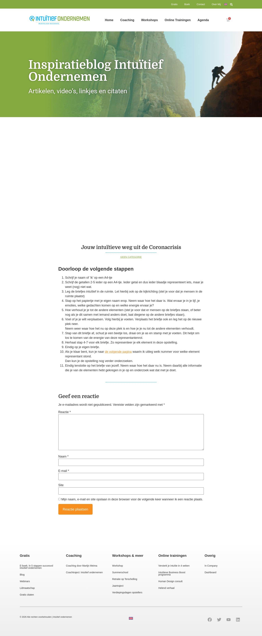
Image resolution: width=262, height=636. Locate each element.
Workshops (149, 20)
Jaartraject (117, 585)
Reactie (64, 412)
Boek (187, 4)
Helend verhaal (166, 588)
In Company (211, 565)
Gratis (174, 4)
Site (61, 485)
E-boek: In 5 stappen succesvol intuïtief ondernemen (36, 566)
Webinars (25, 581)
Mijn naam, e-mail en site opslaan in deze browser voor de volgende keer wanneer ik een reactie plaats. (132, 499)
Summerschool (120, 572)
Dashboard (210, 572)
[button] (231, 4)
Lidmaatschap (27, 588)
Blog (22, 574)
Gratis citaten (27, 594)
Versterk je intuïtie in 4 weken (174, 565)
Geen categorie (131, 257)
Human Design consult (170, 581)
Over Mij (216, 4)
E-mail (63, 470)
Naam (63, 456)
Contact (201, 4)
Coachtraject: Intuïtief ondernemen (84, 572)
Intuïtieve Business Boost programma (171, 573)
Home (109, 20)
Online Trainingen (178, 20)
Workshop (117, 565)
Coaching (127, 20)
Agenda (203, 20)
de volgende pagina (118, 351)
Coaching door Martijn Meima (81, 565)
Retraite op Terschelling (124, 579)
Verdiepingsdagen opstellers (127, 592)
